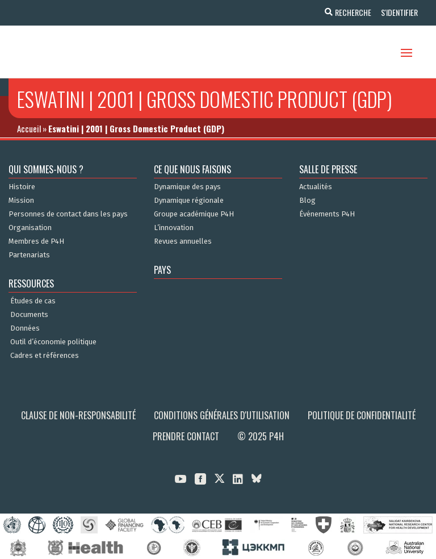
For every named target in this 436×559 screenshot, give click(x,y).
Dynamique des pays (187, 187)
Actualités (315, 187)
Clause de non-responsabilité (78, 415)
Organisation (30, 228)
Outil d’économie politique (53, 342)
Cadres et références (44, 356)
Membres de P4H (36, 241)
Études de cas (33, 301)
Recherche (350, 12)
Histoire (22, 187)
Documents (29, 315)
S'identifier (397, 12)
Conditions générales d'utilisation (222, 415)
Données (25, 328)
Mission (21, 201)
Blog (307, 201)
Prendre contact (186, 436)
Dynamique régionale (189, 201)
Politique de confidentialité (362, 415)
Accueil (29, 128)
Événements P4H (327, 214)
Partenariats (29, 255)
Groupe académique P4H (194, 214)
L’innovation (174, 228)
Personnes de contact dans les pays (68, 214)
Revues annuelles (183, 241)
